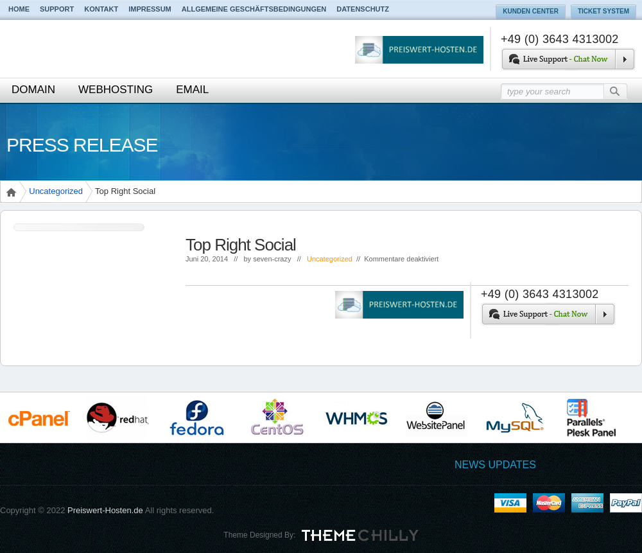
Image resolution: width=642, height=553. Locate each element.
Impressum (149, 9)
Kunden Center (531, 11)
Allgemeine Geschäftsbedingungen (254, 9)
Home (19, 9)
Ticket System (603, 11)
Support (57, 9)
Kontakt (101, 9)
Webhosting (115, 89)
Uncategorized (56, 191)
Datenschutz (362, 9)
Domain (33, 89)
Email (192, 89)
